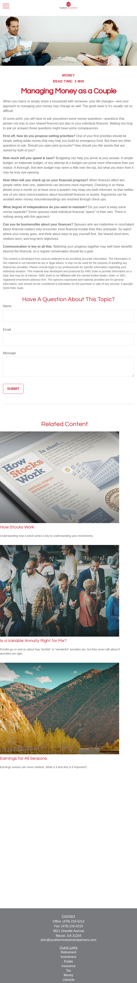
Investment (68, 956)
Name (7, 306)
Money (68, 975)
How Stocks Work (17, 527)
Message (9, 353)
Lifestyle (68, 979)
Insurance (68, 966)
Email (7, 329)
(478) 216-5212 (73, 921)
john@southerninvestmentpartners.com (68, 940)
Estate (68, 961)
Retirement (68, 952)
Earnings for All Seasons (23, 758)
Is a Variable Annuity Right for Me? (33, 640)
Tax (68, 970)
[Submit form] (13, 389)
